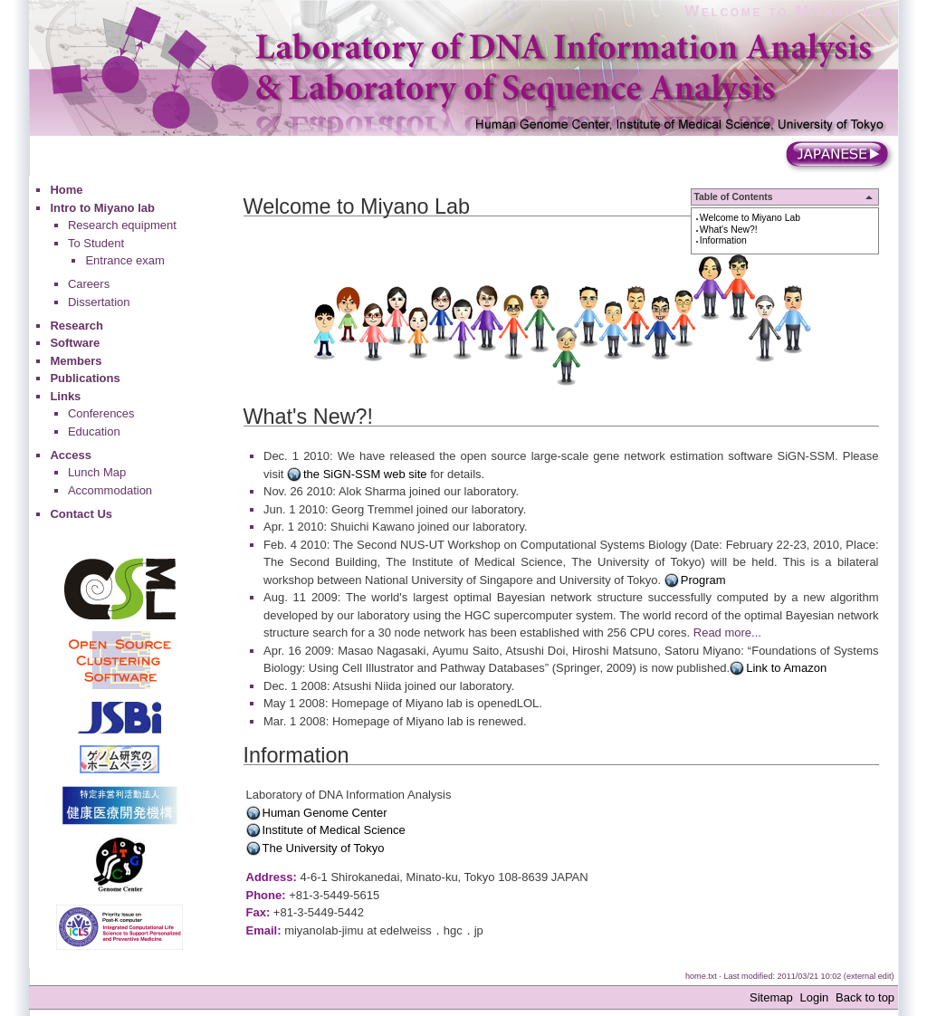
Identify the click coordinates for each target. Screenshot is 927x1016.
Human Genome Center (325, 813)
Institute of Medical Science (334, 830)
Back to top (865, 997)
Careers (89, 284)
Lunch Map (97, 472)
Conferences (101, 413)
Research (76, 325)
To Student (96, 243)
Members (75, 361)
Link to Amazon (786, 668)
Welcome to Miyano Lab (789, 11)
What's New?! (729, 230)
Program (703, 580)
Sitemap (771, 997)
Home (66, 189)
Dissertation (99, 302)
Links (65, 396)
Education (94, 431)
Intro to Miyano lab (102, 208)
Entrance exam (124, 260)
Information (723, 240)
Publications (84, 378)
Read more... (727, 632)
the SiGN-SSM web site (365, 474)
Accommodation (110, 490)
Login (813, 997)
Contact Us (81, 514)
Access (70, 455)
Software (75, 343)
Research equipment (122, 225)
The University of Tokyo (324, 848)
